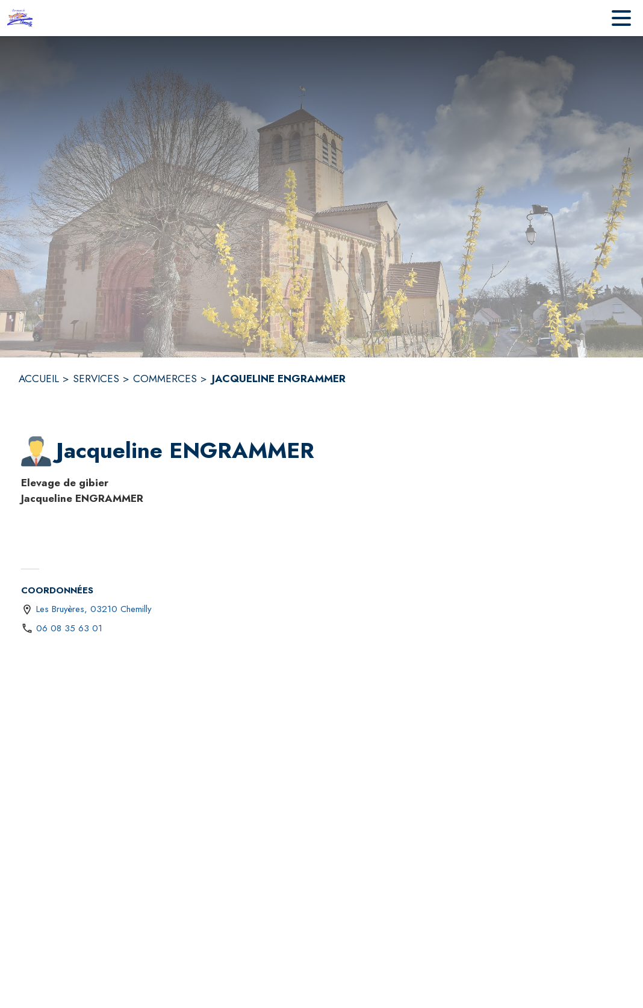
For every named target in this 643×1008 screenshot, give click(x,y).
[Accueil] (21, 18)
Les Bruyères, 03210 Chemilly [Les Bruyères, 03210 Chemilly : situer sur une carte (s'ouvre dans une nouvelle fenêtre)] (94, 609)
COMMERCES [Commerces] (165, 378)
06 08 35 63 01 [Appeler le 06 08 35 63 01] (69, 628)
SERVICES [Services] (96, 378)
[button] (36, 451)
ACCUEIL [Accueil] (39, 378)
